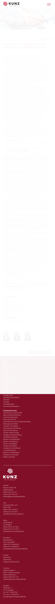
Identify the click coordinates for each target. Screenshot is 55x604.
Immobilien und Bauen (10, 437)
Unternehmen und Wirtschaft (12, 413)
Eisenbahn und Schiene (10, 455)
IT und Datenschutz (9, 450)
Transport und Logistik (10, 426)
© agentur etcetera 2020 (11, 562)
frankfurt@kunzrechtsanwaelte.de (14, 579)
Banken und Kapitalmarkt (11, 439)
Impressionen (7, 389)
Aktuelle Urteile (8, 395)
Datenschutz (7, 559)
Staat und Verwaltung (10, 430)
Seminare (6, 400)
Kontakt (5, 555)
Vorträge (6, 402)
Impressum (7, 557)
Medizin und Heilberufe (10, 441)
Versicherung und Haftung (11, 428)
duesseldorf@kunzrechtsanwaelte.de (15, 549)
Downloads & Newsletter (11, 406)
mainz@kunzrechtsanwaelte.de (13, 531)
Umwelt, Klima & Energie (11, 432)
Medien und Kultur (9, 457)
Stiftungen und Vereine (10, 424)
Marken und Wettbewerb (11, 452)
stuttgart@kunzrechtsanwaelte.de (14, 596)
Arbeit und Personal (9, 419)
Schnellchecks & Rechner (11, 397)
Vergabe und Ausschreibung (12, 435)
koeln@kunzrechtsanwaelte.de (13, 514)
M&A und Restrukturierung (12, 415)
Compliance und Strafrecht (12, 448)
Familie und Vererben (10, 446)
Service (5, 393)
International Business (10, 417)
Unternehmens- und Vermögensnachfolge (16, 421)
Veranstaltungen (8, 404)
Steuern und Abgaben (10, 444)
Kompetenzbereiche (10, 410)
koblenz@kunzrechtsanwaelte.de (14, 496)
